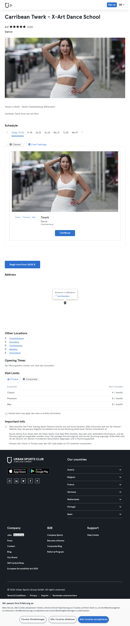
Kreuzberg (14, 342)
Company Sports (55, 535)
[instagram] (9, 481)
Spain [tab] (94, 514)
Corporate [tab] (30, 379)
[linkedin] (16, 481)
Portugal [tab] (94, 507)
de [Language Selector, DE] (122, 4)
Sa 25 (38, 133)
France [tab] (94, 484)
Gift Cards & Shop (15, 563)
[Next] (82, 132)
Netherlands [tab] (94, 499)
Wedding (13, 349)
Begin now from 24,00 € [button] (22, 264)
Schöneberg (15, 353)
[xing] (37, 481)
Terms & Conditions (16, 596)
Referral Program (55, 552)
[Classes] (15, 144)
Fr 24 (29, 133)
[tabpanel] (65, 395)
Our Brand (12, 557)
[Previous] (7, 132)
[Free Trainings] (37, 144)
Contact (11, 546)
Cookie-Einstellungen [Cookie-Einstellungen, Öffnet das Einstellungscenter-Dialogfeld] (33, 619)
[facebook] (30, 481)
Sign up (112, 5)
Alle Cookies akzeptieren (93, 619)
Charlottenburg (16, 338)
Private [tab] (12, 379)
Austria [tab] (94, 470)
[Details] (65, 181)
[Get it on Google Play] (39, 471)
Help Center (93, 535)
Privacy (33, 596)
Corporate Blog (54, 546)
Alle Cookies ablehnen (62, 619)
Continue (65, 233)
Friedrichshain (15, 346)
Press (9, 541)
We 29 (75, 133)
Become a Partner (55, 541)
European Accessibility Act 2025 (22, 569)
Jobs (9, 535)
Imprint (44, 596)
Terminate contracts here (65, 596)
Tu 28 (65, 133)
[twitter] (23, 481)
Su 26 (47, 133)
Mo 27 (56, 133)
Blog (9, 552)
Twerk (45, 217)
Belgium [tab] (94, 477)
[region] (65, 612)
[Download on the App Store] (17, 471)
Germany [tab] (94, 492)
